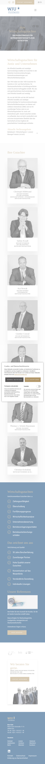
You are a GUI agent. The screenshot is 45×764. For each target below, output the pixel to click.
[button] (14, 379)
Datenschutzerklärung (20, 374)
